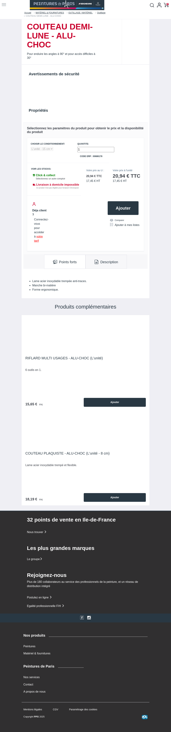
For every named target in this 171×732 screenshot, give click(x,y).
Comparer (117, 220)
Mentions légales (32, 709)
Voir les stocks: (41, 169)
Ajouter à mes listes (124, 224)
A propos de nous (34, 691)
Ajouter (123, 208)
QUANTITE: (83, 144)
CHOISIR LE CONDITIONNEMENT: (48, 144)
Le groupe (35, 559)
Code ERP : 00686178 (91, 156)
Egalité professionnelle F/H (46, 605)
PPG (36, 716)
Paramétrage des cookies (83, 709)
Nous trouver (37, 532)
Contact (28, 684)
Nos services (31, 677)
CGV (55, 709)
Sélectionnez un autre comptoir (50, 178)
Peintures (29, 646)
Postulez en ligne (39, 597)
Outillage (101, 13)
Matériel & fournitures (36, 653)
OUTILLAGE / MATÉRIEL (80, 13)
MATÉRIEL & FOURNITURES (50, 13)
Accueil (27, 13)
